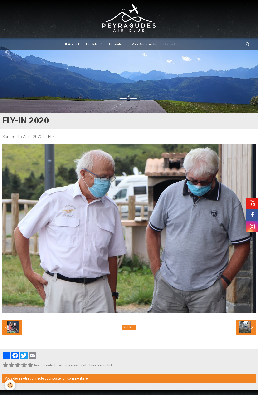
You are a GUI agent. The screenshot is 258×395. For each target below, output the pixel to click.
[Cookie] (10, 385)
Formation (117, 44)
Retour (129, 327)
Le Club (92, 44)
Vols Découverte (144, 44)
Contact (169, 44)
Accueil (71, 44)
